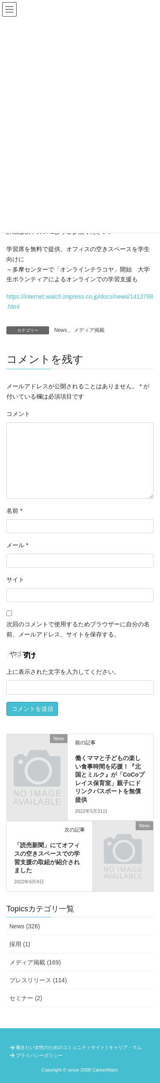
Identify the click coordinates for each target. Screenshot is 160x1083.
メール (17, 545)
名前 (14, 510)
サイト (15, 579)
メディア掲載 (89, 330)
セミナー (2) (25, 998)
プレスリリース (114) (38, 980)
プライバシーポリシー (39, 1055)
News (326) (24, 926)
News (60, 330)
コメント (18, 413)
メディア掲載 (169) (35, 962)
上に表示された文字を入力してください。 (63, 671)
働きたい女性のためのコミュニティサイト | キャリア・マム (79, 1047)
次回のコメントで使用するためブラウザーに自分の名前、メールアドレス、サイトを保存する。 (78, 629)
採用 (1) (19, 944)
